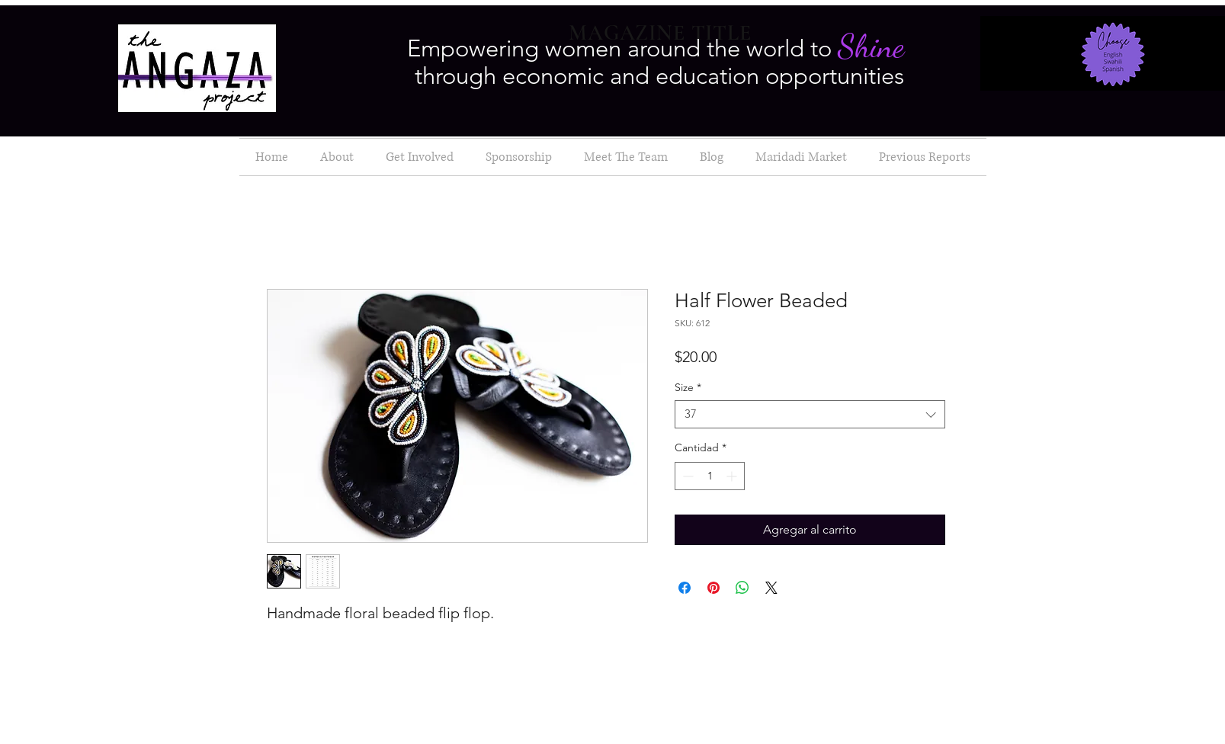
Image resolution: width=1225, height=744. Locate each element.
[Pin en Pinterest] (713, 588)
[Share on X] (771, 588)
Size (688, 387)
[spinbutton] (709, 476)
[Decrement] (686, 476)
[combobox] (810, 414)
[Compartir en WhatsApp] (742, 588)
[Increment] (732, 476)
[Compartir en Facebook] (684, 588)
